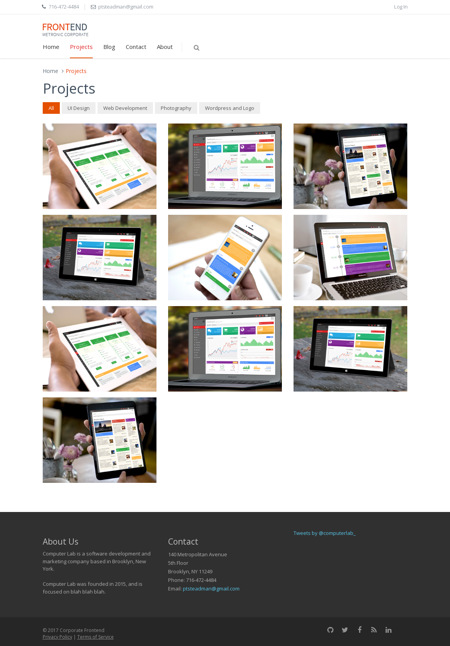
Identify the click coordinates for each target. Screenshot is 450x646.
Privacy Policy (57, 637)
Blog (109, 46)
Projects (81, 46)
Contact (136, 46)
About (165, 46)
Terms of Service (95, 637)
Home (51, 46)
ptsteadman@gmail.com (211, 588)
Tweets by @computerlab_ (325, 532)
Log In (401, 6)
